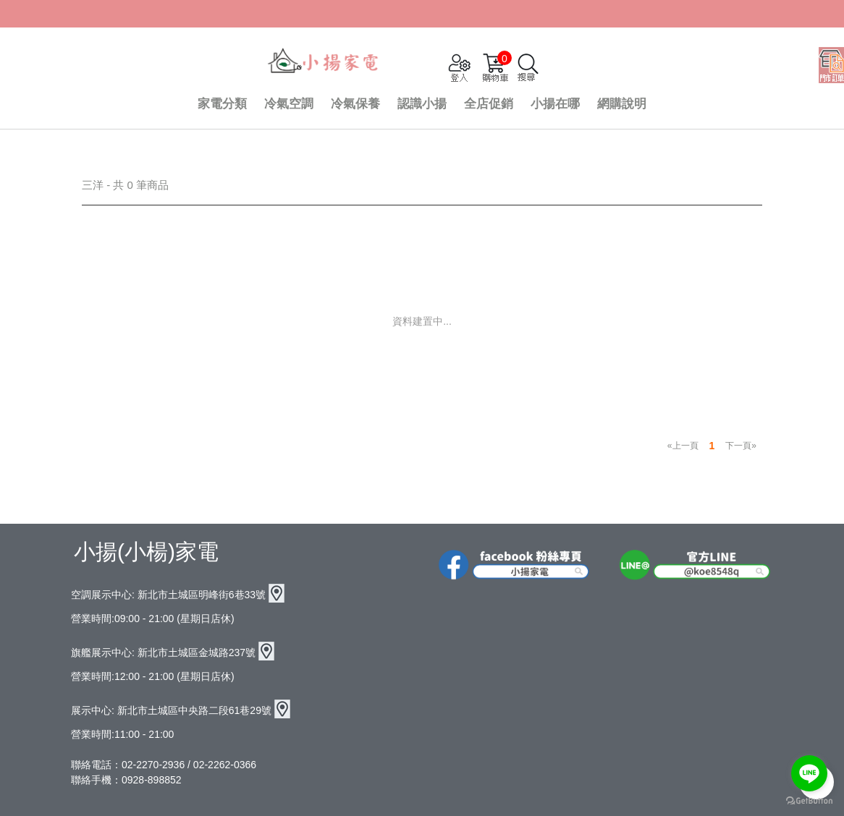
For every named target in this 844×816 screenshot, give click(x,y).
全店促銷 (488, 104)
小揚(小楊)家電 (146, 552)
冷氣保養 (355, 104)
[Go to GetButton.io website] (809, 801)
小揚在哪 (555, 104)
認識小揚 (422, 104)
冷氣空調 (288, 104)
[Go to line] (809, 773)
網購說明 (621, 104)
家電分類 (222, 104)
